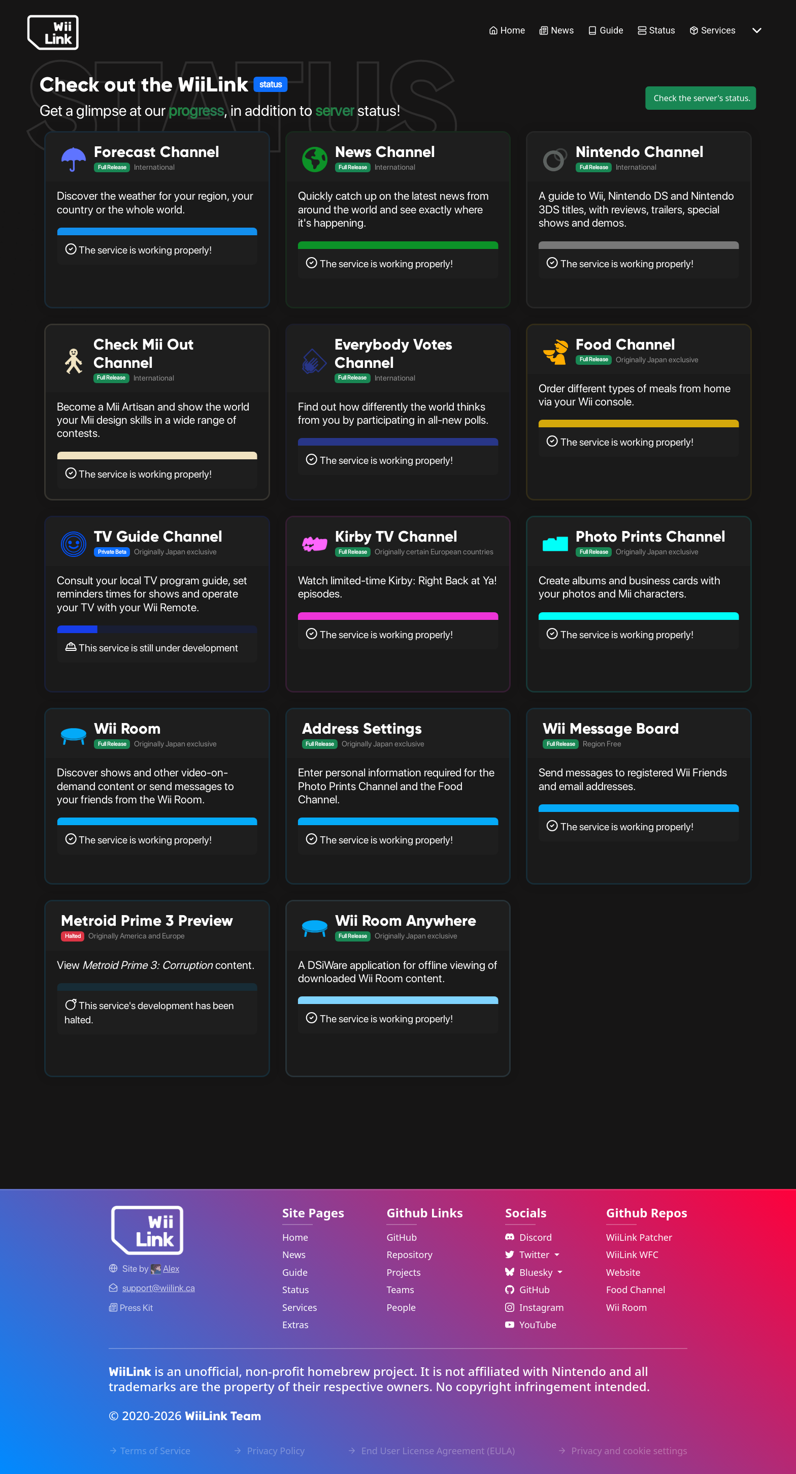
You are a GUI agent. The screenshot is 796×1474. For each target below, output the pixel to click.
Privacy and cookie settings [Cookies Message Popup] (622, 1451)
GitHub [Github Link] (527, 1289)
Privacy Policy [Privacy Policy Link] (269, 1451)
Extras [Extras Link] (295, 1325)
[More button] (757, 30)
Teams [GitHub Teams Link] (400, 1289)
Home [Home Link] (507, 30)
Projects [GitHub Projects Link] (403, 1272)
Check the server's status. (702, 98)
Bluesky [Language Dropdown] (530, 1272)
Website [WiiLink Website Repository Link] (623, 1272)
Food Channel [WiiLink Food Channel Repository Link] (636, 1289)
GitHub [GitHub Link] (401, 1237)
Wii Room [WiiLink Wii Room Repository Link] (626, 1307)
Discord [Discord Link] (528, 1237)
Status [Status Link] (656, 30)
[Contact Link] (158, 1287)
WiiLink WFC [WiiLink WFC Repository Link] (632, 1254)
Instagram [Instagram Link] (534, 1307)
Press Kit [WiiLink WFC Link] (131, 1307)
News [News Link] (556, 30)
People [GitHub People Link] (401, 1307)
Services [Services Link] (712, 30)
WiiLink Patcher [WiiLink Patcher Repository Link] (639, 1237)
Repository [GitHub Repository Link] (409, 1254)
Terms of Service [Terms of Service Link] (149, 1451)
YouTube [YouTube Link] (530, 1325)
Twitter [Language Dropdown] (528, 1254)
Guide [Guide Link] (605, 30)
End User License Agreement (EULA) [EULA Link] (431, 1451)
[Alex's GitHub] (165, 1268)
